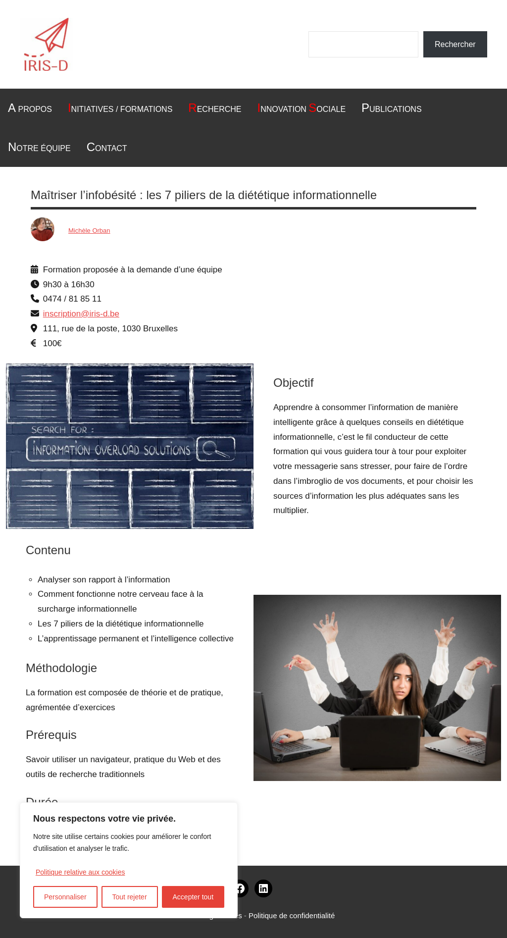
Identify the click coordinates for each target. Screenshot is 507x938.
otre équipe (39, 147)
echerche (214, 107)
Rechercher (455, 44)
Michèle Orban (89, 230)
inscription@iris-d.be (81, 313)
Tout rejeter (129, 897)
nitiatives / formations (120, 107)
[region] (129, 860)
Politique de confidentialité (292, 915)
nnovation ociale (301, 107)
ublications (391, 107)
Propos (30, 107)
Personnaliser (65, 897)
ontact (107, 147)
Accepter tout (193, 897)
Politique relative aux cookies (80, 872)
